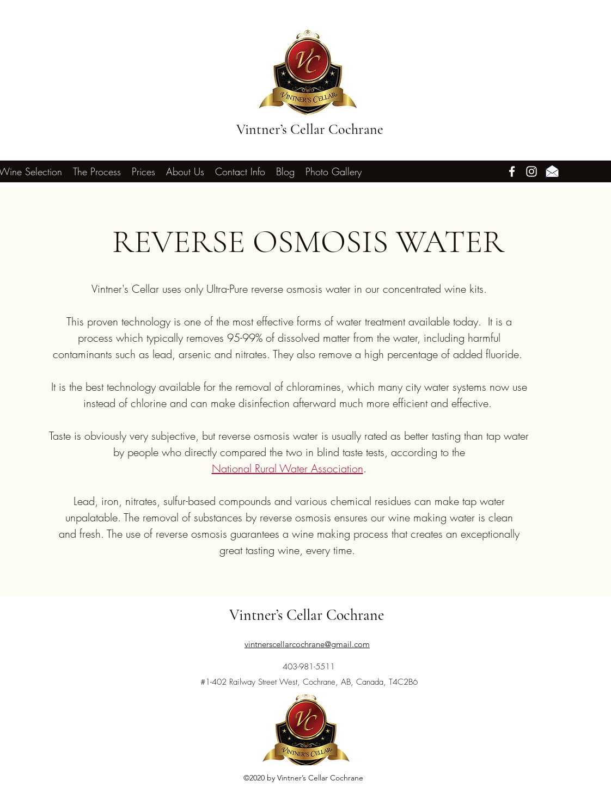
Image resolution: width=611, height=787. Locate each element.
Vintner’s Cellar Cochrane (309, 129)
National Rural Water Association (287, 468)
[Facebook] (512, 171)
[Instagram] (531, 171)
